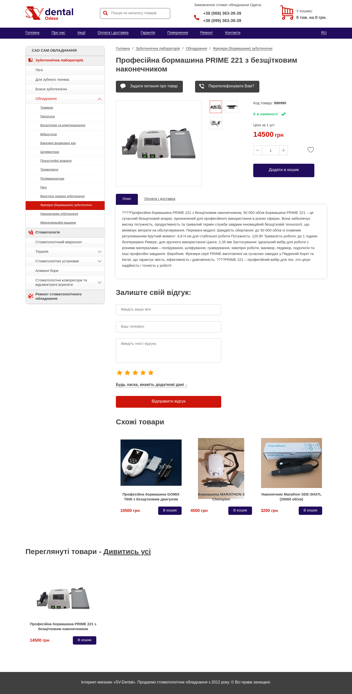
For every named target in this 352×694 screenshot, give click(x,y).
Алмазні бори (46, 270)
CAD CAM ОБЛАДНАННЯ (54, 50)
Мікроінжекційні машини (58, 222)
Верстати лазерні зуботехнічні (62, 196)
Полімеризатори (52, 178)
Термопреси (49, 169)
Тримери (46, 107)
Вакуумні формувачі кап (58, 143)
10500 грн (130, 510)
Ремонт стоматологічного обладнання (58, 296)
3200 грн (269, 510)
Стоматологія (47, 232)
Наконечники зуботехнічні (59, 214)
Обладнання (46, 98)
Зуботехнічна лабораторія (59, 60)
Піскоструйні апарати (56, 160)
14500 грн (39, 640)
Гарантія (148, 32)
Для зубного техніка (52, 79)
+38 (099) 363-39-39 (222, 20)
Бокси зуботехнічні (51, 89)
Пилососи (47, 116)
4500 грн (199, 510)
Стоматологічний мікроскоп (58, 242)
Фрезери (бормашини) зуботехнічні (66, 205)
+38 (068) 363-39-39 (217, 13)
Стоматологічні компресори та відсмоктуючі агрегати (61, 282)
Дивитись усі (127, 551)
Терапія (41, 251)
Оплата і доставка (113, 32)
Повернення (177, 32)
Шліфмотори (49, 152)
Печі (39, 70)
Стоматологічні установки (57, 261)
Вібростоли (48, 134)
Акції (81, 32)
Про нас (58, 32)
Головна (32, 32)
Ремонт (206, 32)
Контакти (232, 32)
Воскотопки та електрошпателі (62, 125)
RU (324, 32)
